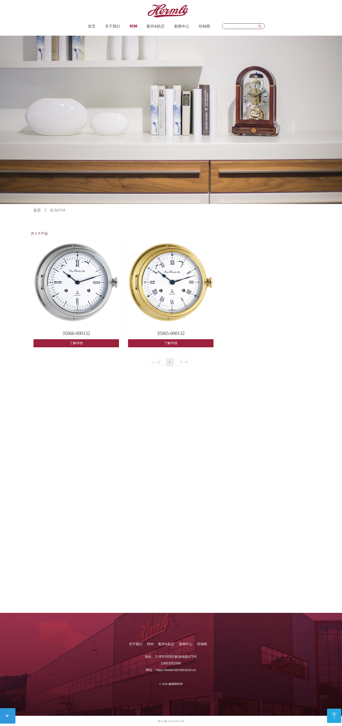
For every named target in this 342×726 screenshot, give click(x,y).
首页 (37, 210)
